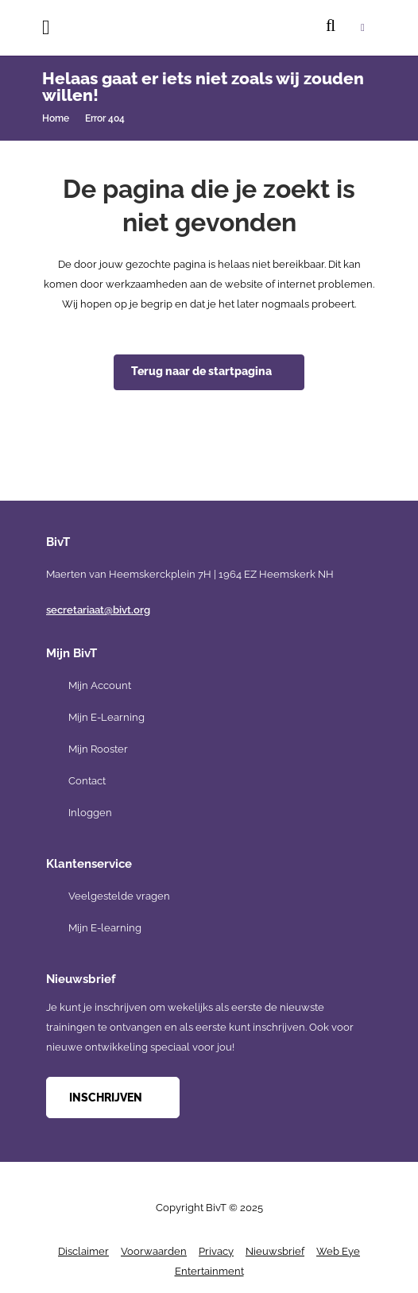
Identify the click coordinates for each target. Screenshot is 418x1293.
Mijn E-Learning (106, 717)
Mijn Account (99, 685)
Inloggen (90, 813)
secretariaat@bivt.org (98, 610)
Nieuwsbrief (275, 1251)
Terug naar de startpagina (201, 371)
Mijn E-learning (104, 928)
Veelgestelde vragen (119, 896)
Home (55, 118)
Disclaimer (83, 1251)
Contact (87, 781)
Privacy (216, 1251)
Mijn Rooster (98, 749)
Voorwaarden (154, 1251)
